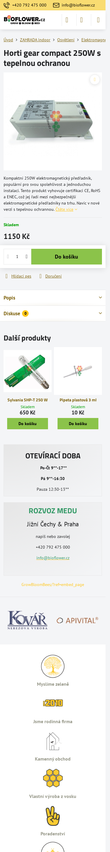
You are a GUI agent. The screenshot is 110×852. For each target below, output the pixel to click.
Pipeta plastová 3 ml (78, 400)
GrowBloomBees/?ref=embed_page (52, 584)
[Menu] (98, 20)
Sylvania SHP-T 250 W (27, 400)
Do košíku (66, 256)
